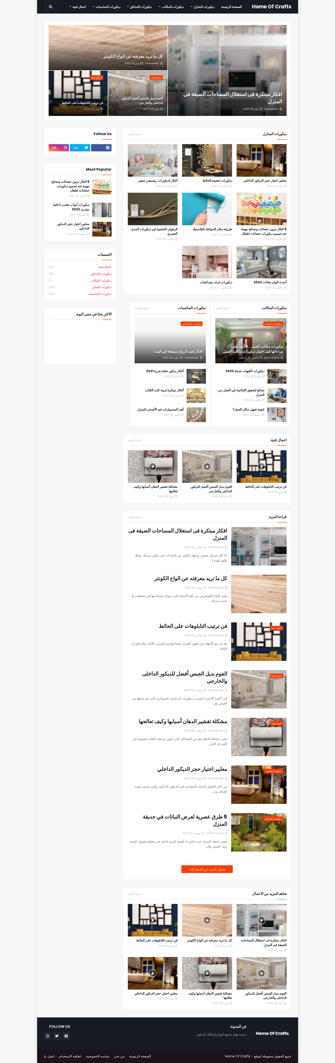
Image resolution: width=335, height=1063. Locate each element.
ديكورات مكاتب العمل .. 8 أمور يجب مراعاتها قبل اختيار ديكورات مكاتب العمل (253, 349)
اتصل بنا (49, 1056)
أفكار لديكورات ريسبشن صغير (158, 180)
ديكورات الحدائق (80, 274)
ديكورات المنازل (80, 287)
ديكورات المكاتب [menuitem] (173, 7)
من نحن (119, 1056)
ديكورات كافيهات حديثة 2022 (245, 371)
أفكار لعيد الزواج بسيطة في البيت (178, 351)
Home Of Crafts (271, 6)
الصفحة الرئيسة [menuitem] (231, 7)
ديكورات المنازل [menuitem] (203, 7)
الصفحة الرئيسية (140, 1056)
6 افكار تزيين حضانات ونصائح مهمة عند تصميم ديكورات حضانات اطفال (264, 231)
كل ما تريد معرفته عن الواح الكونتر (133, 56)
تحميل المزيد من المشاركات (207, 869)
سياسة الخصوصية (97, 1056)
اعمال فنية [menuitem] (79, 7)
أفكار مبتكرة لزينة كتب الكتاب (164, 390)
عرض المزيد (135, 134)
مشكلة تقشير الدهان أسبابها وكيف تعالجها (155, 489)
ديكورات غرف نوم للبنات (216, 282)
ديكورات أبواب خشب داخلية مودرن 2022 (71, 207)
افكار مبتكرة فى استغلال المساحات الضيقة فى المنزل (232, 98)
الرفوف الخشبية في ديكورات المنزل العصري (154, 231)
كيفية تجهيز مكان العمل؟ (248, 409)
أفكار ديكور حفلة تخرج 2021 (165, 371)
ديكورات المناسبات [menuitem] (108, 7)
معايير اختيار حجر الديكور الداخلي (265, 180)
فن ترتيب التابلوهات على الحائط (82, 103)
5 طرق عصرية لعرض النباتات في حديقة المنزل (185, 820)
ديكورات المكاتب (80, 280)
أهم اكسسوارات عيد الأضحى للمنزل (160, 409)
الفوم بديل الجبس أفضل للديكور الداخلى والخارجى (142, 100)
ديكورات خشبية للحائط (217, 180)
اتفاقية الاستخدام (70, 1056)
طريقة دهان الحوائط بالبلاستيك (212, 229)
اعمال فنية (80, 267)
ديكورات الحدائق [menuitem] (141, 7)
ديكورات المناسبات (80, 294)
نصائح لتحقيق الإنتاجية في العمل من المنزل (241, 392)
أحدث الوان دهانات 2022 (270, 282)
